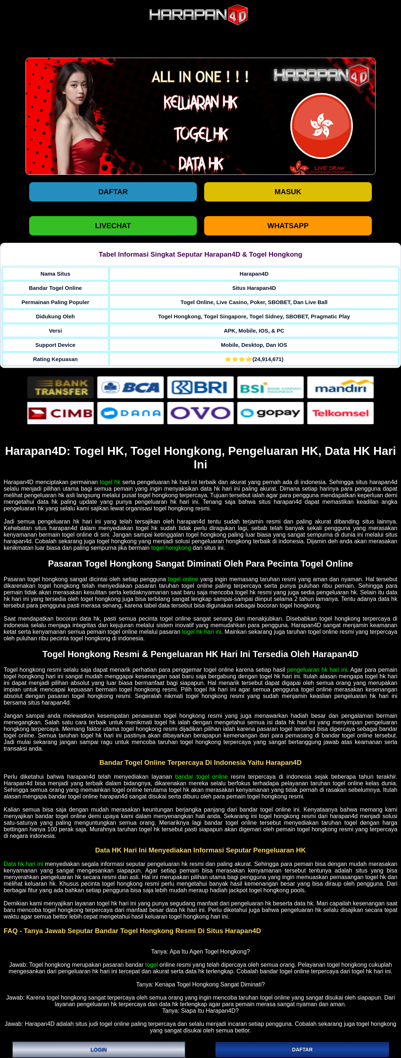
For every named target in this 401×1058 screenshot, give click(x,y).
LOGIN (99, 1050)
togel (151, 965)
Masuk (288, 192)
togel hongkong (171, 548)
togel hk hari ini (201, 632)
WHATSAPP (288, 226)
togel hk (110, 482)
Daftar (113, 192)
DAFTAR (302, 1050)
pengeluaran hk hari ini (317, 670)
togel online (183, 579)
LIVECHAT (113, 226)
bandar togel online (201, 777)
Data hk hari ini (23, 864)
